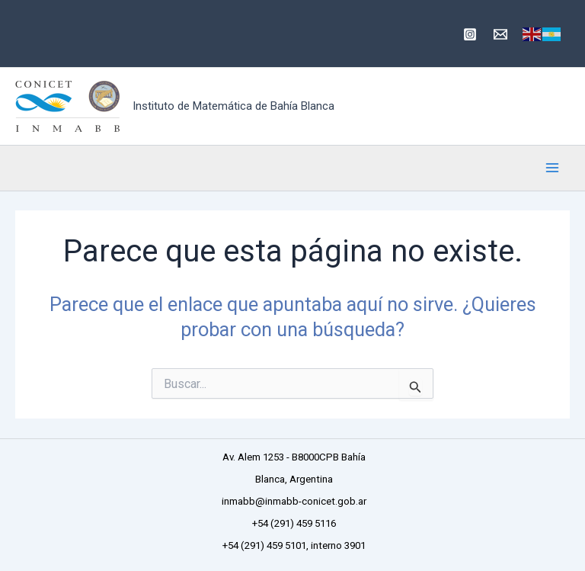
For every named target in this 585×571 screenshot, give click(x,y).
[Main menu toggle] (553, 167)
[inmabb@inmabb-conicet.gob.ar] (500, 34)
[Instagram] (470, 34)
